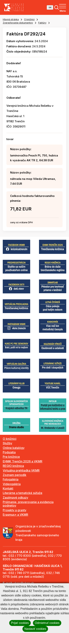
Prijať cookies (20, 622)
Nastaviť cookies (35, 628)
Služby (7, 443)
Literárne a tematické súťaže (22, 493)
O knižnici (29, 19)
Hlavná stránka (11, 19)
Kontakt (8, 488)
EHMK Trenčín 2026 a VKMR (22, 461)
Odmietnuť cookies (47, 622)
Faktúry (42, 22)
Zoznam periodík (14, 475)
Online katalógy (13, 448)
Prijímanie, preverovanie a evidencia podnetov (28, 503)
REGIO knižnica (13, 466)
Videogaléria (12, 484)
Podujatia (9, 452)
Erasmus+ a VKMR (15, 514)
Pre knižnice (11, 457)
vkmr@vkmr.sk (23, 583)
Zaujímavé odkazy (15, 497)
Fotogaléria (10, 479)
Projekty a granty (14, 510)
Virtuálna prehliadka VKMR (21, 470)
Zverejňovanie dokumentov (18, 22)
